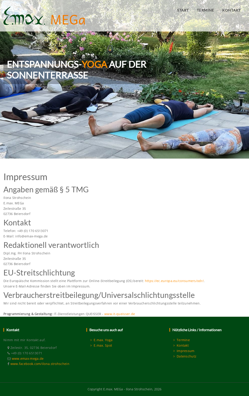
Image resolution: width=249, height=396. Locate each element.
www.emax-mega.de (28, 358)
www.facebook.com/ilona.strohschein (39, 364)
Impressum (184, 351)
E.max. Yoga (101, 340)
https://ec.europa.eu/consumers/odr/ (174, 281)
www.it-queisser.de (119, 314)
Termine (181, 340)
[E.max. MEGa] (44, 8)
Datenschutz (184, 356)
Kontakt (181, 345)
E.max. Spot (101, 345)
